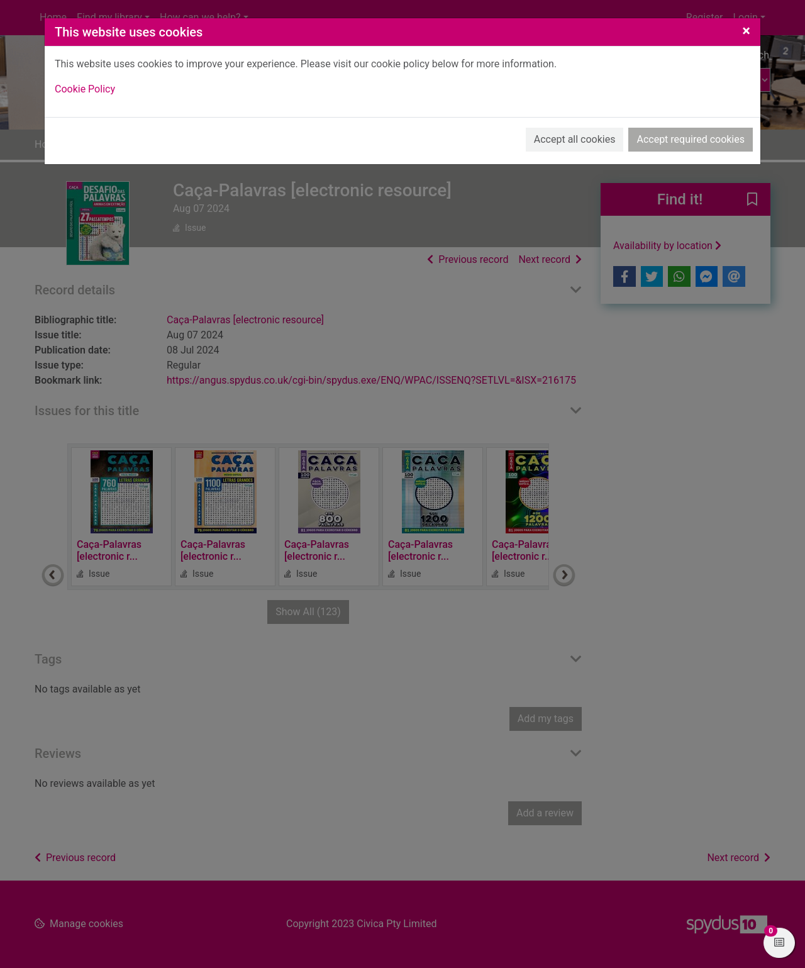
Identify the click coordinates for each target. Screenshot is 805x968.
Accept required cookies (690, 139)
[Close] (746, 30)
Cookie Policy (85, 89)
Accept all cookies (575, 139)
